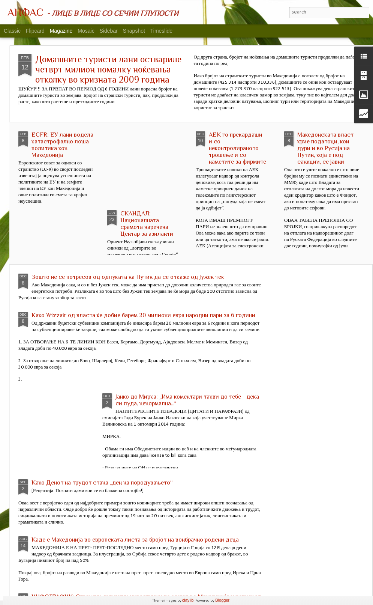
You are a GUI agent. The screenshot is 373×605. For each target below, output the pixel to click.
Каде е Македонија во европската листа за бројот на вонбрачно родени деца (135, 539)
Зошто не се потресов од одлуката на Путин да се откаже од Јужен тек (127, 277)
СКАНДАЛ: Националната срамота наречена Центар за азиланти (146, 223)
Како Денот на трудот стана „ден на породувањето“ (101, 482)
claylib (188, 600)
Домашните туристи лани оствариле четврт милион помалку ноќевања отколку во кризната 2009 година (108, 69)
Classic (12, 31)
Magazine (61, 31)
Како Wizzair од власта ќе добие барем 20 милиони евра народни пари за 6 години (143, 315)
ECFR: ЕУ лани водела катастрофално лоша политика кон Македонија (62, 144)
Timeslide (161, 31)
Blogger (222, 600)
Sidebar (109, 31)
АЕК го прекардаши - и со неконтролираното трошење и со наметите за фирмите (237, 148)
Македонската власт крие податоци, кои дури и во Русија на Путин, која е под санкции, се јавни (325, 148)
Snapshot (134, 31)
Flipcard (35, 31)
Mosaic (86, 31)
